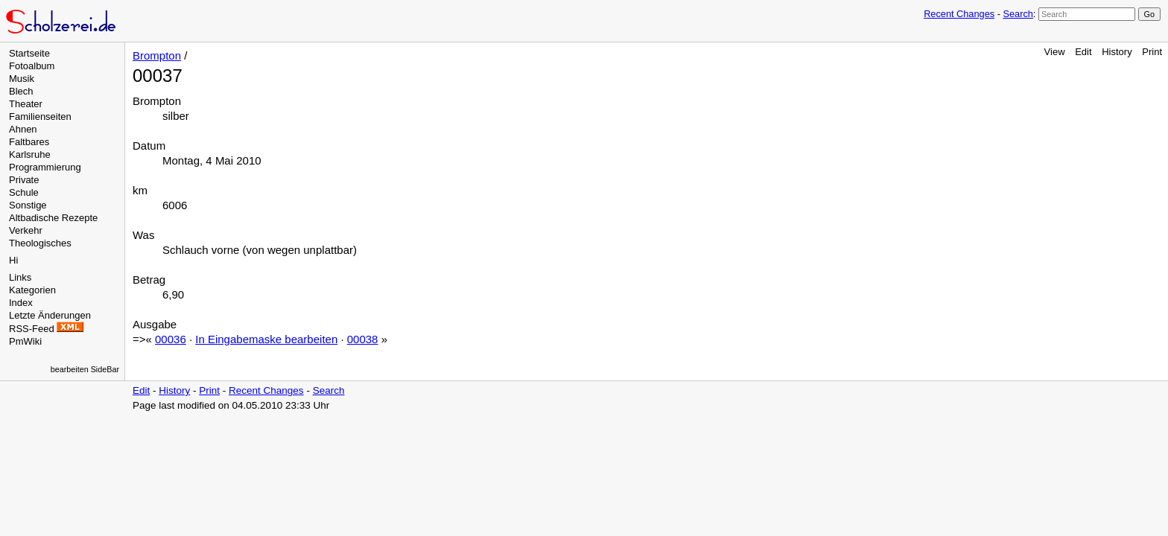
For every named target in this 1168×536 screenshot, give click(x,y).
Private (24, 179)
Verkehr (25, 230)
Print (1152, 51)
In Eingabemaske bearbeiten (266, 339)
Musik (21, 78)
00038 (362, 339)
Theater (25, 103)
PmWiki (25, 341)
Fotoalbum (31, 65)
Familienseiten (40, 116)
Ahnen (23, 129)
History (1117, 51)
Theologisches (40, 243)
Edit (1083, 51)
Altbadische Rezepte (53, 217)
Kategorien (32, 290)
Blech (21, 91)
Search (1017, 13)
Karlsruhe (30, 154)
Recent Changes (959, 13)
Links (20, 277)
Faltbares (29, 141)
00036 (170, 339)
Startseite (29, 53)
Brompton (157, 55)
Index (21, 302)
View (1054, 51)
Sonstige (28, 205)
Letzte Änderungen (50, 315)
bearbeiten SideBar (85, 369)
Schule (24, 192)
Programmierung (45, 167)
